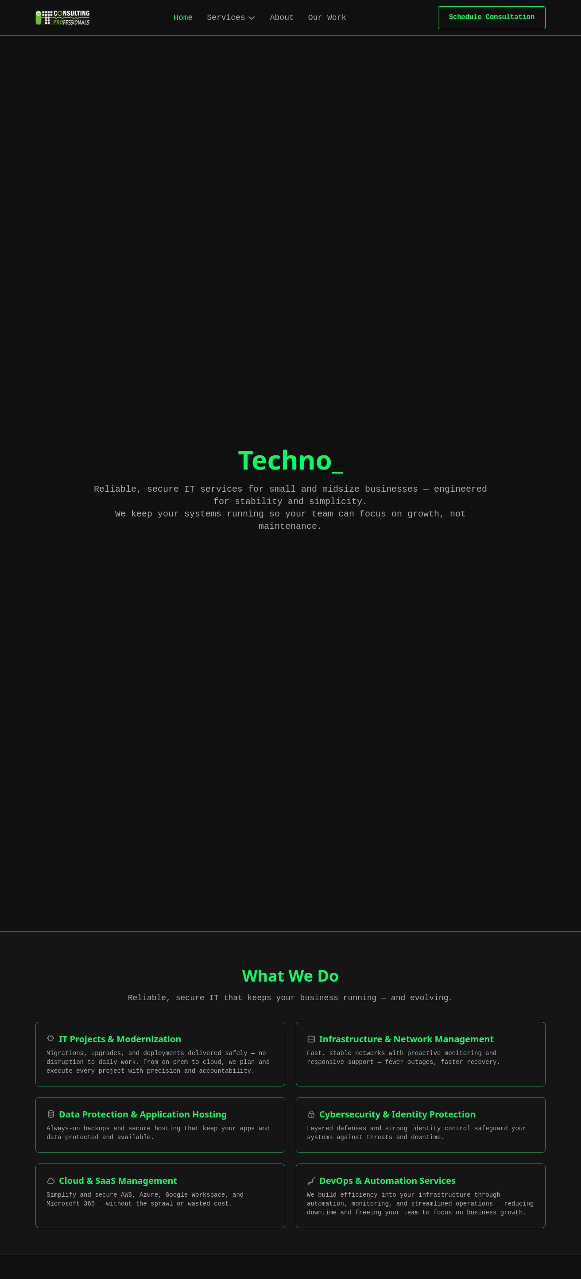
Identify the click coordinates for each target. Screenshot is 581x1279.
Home (183, 17)
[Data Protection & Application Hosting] (160, 1125)
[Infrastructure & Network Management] (421, 1054)
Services (231, 17)
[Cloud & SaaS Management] (160, 1195)
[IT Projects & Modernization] (160, 1054)
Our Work (327, 17)
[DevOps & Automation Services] (421, 1195)
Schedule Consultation (492, 17)
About (282, 17)
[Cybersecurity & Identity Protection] (421, 1125)
